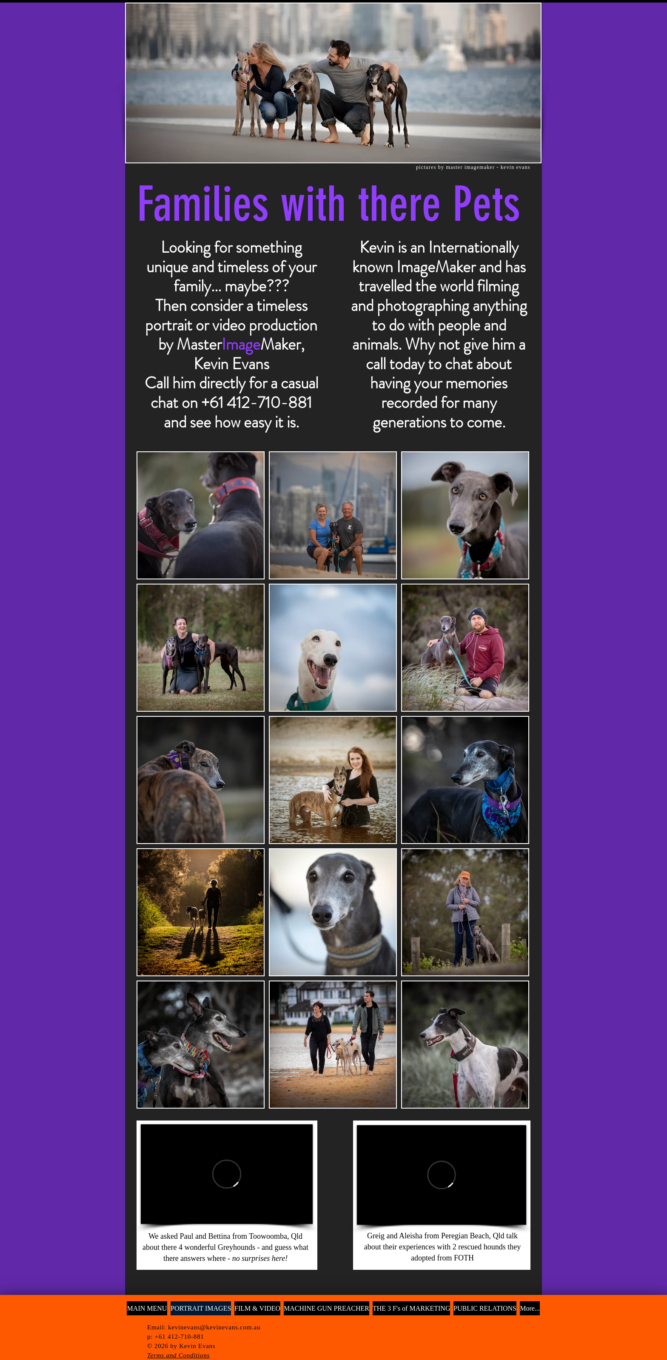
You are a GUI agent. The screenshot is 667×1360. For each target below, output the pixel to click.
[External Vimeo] (226, 1174)
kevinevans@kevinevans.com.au (214, 1327)
